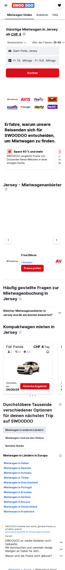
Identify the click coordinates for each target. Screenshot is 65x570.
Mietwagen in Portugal (18, 487)
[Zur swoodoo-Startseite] (23, 5)
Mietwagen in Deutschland (20, 506)
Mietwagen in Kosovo (17, 501)
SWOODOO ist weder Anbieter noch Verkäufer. (34, 542)
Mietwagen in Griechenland (21, 482)
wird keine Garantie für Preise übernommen (27, 532)
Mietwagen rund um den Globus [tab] (24, 437)
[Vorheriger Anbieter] (8, 240)
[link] (32, 268)
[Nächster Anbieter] (57, 240)
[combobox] (17, 42)
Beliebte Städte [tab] (14, 445)
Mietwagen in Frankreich (19, 511)
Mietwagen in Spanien (17, 467)
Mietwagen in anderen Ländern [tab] (24, 429)
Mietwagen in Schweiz (18, 472)
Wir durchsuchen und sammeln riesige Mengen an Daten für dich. (34, 549)
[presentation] (24, 33)
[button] (6, 5)
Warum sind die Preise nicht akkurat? (34, 556)
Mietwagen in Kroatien (18, 492)
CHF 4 (16, 34)
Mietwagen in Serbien (17, 497)
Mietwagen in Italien (16, 463)
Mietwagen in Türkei (16, 477)
